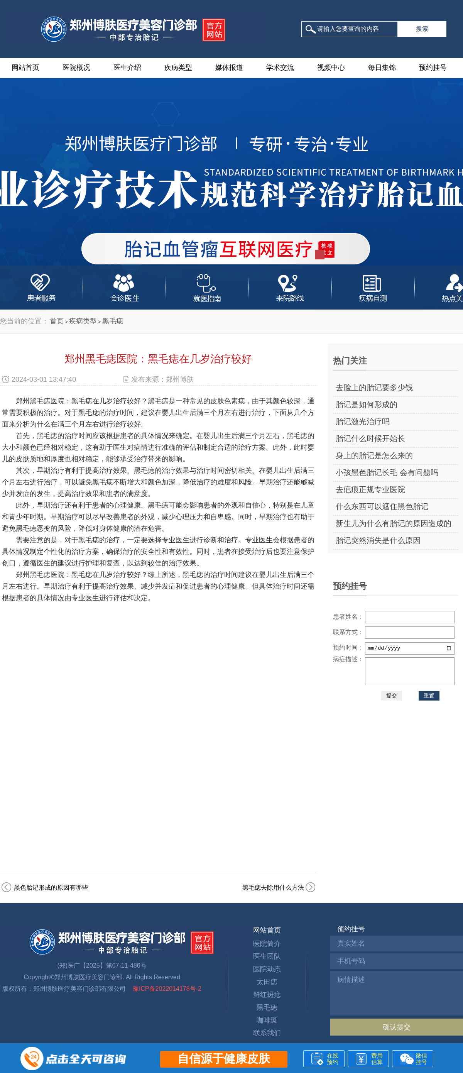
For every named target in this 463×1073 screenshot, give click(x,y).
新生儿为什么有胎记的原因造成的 (393, 523)
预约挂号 (433, 67)
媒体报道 (229, 67)
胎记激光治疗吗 (363, 421)
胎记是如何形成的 (366, 404)
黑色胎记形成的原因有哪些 (51, 887)
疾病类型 (178, 67)
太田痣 (267, 982)
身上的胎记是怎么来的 (374, 455)
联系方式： (348, 632)
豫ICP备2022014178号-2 (166, 988)
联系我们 (267, 1033)
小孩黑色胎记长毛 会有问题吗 (387, 472)
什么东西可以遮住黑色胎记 (382, 506)
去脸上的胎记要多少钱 (374, 387)
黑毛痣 (112, 321)
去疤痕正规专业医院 (370, 489)
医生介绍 (127, 67)
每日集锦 (382, 67)
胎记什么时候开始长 (370, 438)
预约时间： (348, 647)
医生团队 (267, 956)
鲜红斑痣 (267, 995)
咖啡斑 (267, 1020)
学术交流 (280, 67)
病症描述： (348, 659)
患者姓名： (348, 616)
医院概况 (76, 67)
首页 (57, 321)
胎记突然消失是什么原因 (378, 540)
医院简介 (267, 944)
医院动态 (267, 969)
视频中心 (331, 67)
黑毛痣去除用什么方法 (273, 887)
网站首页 (25, 67)
